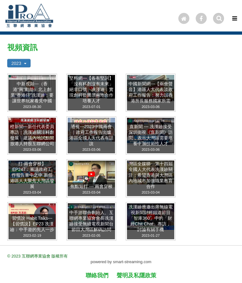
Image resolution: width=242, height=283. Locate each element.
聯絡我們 (97, 275)
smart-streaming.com (132, 261)
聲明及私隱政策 (136, 275)
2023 (18, 63)
